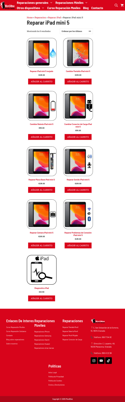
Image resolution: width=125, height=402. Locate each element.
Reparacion (40, 17)
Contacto (97, 8)
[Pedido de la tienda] (76, 31)
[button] (116, 5)
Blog (86, 8)
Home (30, 17)
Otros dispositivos (31, 8)
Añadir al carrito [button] (41, 81)
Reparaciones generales (35, 2)
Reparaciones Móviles (72, 2)
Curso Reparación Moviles (63, 8)
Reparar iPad (54, 17)
